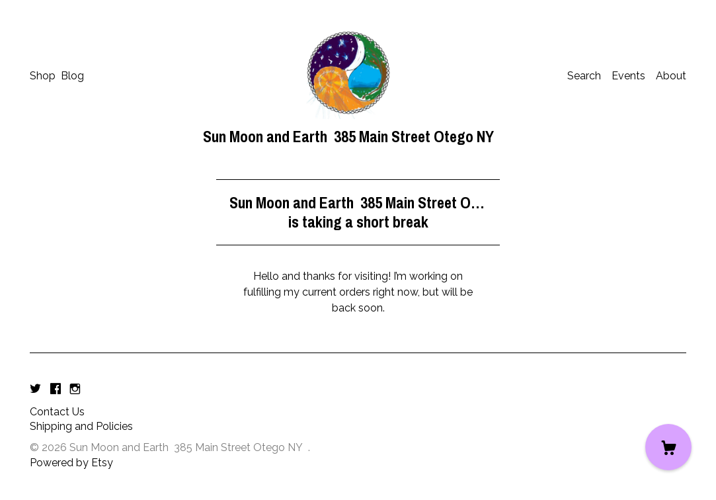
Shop (43, 75)
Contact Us (57, 411)
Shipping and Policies (81, 426)
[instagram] (75, 390)
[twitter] (35, 390)
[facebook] (55, 390)
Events (628, 75)
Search (584, 75)
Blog (72, 75)
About (671, 75)
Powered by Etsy (71, 462)
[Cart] (668, 447)
